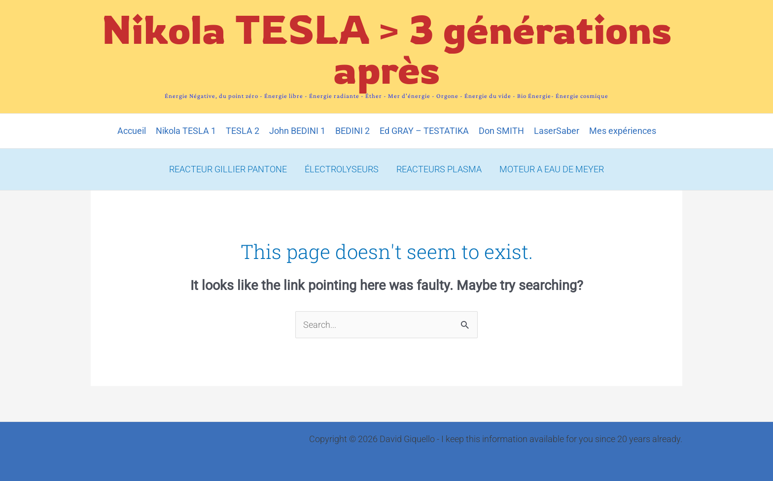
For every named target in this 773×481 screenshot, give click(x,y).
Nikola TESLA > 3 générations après (387, 49)
